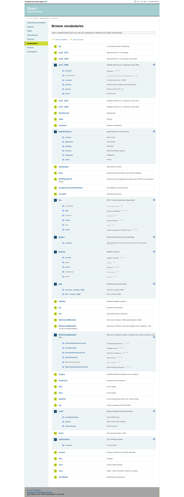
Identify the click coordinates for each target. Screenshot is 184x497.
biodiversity (64, 113)
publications (64, 439)
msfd (61, 411)
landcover (63, 381)
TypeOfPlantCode (71, 357)
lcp (60, 405)
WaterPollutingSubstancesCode (76, 367)
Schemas (30, 39)
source (67, 267)
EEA (36, 1)
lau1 (60, 387)
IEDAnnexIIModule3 (67, 326)
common (63, 125)
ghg (60, 284)
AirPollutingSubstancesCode (75, 343)
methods (68, 85)
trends (67, 93)
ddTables (68, 146)
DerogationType (70, 348)
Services (30, 48)
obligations (69, 155)
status (67, 159)
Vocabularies (32, 43)
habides (62, 301)
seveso (62, 452)
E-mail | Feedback (34, 490)
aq (60, 46)
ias (60, 308)
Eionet (36, 18)
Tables (29, 31)
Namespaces (32, 52)
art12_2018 (63, 59)
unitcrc (67, 230)
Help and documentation (36, 23)
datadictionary (65, 132)
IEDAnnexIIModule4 (67, 335)
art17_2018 (63, 107)
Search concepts (78, 39)
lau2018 (62, 399)
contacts (68, 137)
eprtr (61, 173)
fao (60, 200)
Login (138, 1)
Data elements (32, 35)
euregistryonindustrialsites (71, 188)
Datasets (30, 27)
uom (61, 465)
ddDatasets (69, 142)
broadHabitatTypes (72, 417)
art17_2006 (63, 65)
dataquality (64, 167)
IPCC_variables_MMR (72, 294)
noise (61, 433)
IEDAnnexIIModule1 (67, 320)
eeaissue (68, 151)
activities (68, 71)
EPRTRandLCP (65, 179)
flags (67, 211)
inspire (62, 374)
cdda (61, 119)
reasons (68, 89)
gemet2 (62, 252)
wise (61, 471)
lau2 (60, 393)
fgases (62, 237)
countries (68, 80)
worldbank (63, 477)
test (60, 459)
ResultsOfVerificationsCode (75, 353)
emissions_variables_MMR (74, 290)
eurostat (62, 194)
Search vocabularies (61, 39)
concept (68, 257)
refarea (67, 220)
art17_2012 (63, 101)
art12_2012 (63, 53)
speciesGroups (70, 426)
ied (60, 314)
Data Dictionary (44, 18)
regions (68, 422)
